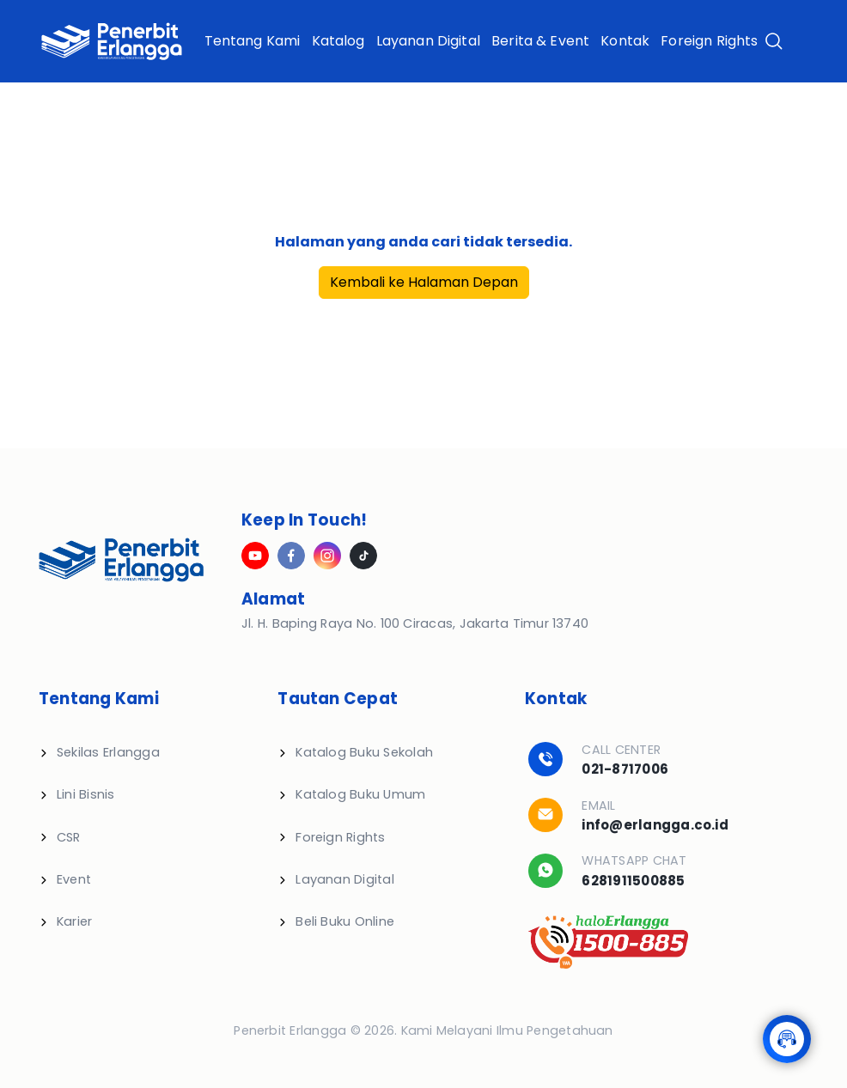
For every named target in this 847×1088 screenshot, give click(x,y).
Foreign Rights (709, 41)
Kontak (624, 41)
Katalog (338, 41)
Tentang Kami (252, 41)
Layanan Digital (428, 41)
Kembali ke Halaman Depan (424, 282)
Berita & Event (540, 41)
